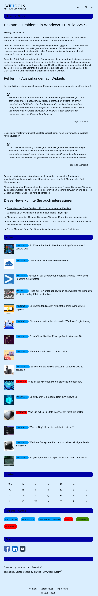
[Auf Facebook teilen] (7, 549)
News (21, 16)
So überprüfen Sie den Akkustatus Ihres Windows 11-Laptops (51, 308)
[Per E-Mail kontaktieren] (22, 549)
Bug (62, 45)
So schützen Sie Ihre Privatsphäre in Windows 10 (55, 336)
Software (82, 519)
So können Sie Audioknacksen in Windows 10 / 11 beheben (49, 368)
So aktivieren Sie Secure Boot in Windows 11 (53, 397)
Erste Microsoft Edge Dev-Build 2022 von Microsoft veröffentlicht (39, 208)
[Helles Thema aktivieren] (86, 6)
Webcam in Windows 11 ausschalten (48, 351)
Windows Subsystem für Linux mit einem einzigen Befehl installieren (52, 444)
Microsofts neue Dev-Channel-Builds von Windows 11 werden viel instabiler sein (47, 217)
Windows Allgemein (49, 519)
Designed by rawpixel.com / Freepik (21, 567)
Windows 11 (11, 519)
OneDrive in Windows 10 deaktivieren (49, 260)
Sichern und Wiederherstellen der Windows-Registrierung (59, 321)
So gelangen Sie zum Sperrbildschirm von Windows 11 (58, 457)
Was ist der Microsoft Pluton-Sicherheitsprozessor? (55, 381)
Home (9, 16)
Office (68, 519)
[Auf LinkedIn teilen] (15, 549)
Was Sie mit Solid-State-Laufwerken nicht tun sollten (56, 412)
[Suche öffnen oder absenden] (78, 6)
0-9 (10, 484)
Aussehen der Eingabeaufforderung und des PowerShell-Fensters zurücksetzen (52, 277)
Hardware (10, 526)
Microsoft (8, 37)
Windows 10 (28, 519)
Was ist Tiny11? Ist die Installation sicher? (51, 427)
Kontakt (33, 589)
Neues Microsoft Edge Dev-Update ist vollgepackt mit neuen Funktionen (43, 229)
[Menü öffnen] (91, 6)
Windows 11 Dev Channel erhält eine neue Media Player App (37, 213)
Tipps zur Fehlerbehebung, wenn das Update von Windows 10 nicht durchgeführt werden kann (54, 292)
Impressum (62, 589)
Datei (6, 71)
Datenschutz (46, 589)
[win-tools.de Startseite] (15, 7)
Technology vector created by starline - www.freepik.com (32, 572)
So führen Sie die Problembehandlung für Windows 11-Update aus (51, 247)
